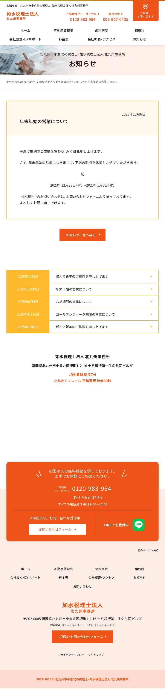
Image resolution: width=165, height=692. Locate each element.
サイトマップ (96, 658)
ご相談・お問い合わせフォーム (81, 640)
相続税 (139, 30)
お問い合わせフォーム (83, 197)
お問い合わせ (82, 589)
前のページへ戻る (148, 553)
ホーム (25, 30)
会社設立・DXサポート (25, 39)
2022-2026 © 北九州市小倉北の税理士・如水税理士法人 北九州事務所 (82, 682)
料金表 (63, 39)
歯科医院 (101, 30)
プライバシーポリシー (70, 658)
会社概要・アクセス (101, 39)
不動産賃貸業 (63, 30)
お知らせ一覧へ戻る (80, 235)
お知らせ (140, 39)
